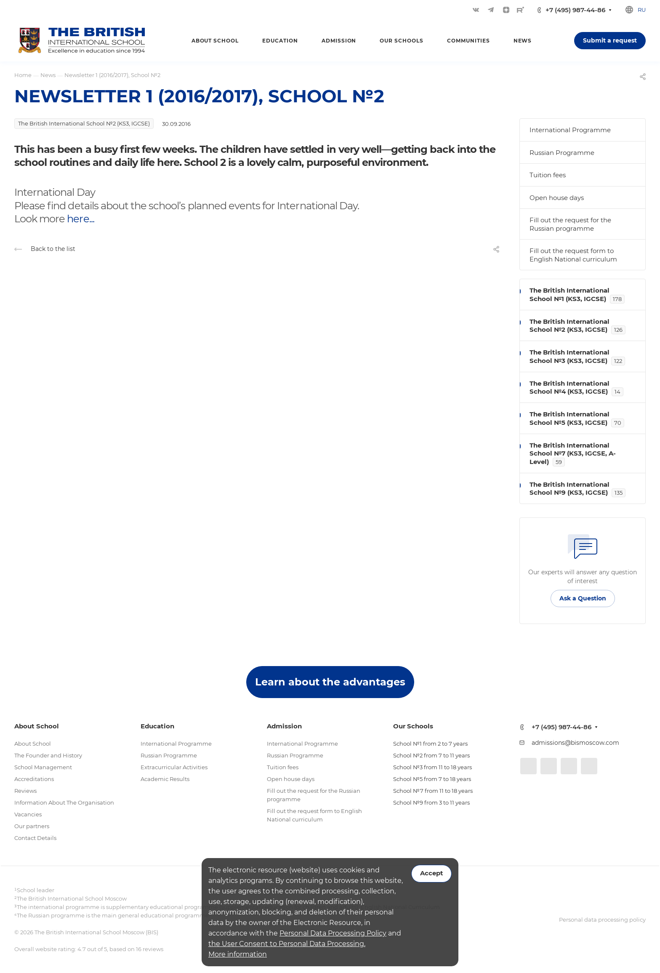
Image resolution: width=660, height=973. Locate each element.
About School (32, 743)
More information (237, 954)
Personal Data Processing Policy (332, 933)
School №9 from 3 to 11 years (431, 802)
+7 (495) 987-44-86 (575, 10)
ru (642, 9)
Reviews (25, 790)
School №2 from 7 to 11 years (431, 755)
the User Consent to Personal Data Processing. (286, 944)
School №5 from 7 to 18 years (432, 779)
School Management (43, 767)
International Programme (570, 130)
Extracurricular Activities (174, 767)
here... (80, 219)
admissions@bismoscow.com (575, 742)
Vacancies (28, 814)
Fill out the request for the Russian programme (570, 224)
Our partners (31, 826)
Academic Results (165, 779)
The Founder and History (48, 755)
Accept (431, 873)
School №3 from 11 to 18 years (432, 767)
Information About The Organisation (64, 802)
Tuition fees (548, 175)
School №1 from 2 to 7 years (430, 743)
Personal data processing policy (602, 919)
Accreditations (34, 779)
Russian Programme (562, 153)
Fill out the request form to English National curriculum (573, 255)
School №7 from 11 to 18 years (433, 790)
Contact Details (35, 837)
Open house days (557, 198)
